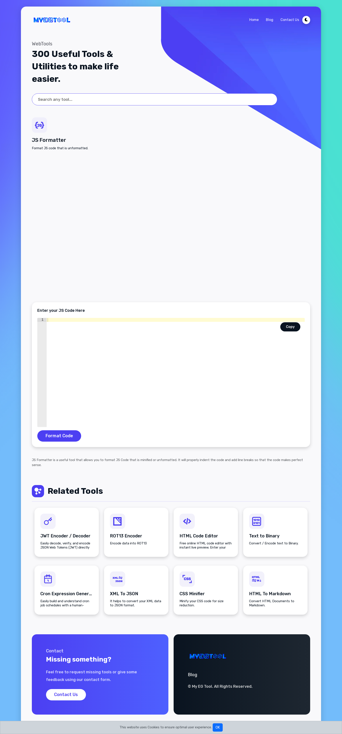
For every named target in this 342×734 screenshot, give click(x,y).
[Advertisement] (171, 226)
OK (217, 727)
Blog (269, 20)
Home (254, 20)
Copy (290, 327)
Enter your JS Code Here (61, 310)
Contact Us (289, 20)
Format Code (59, 436)
